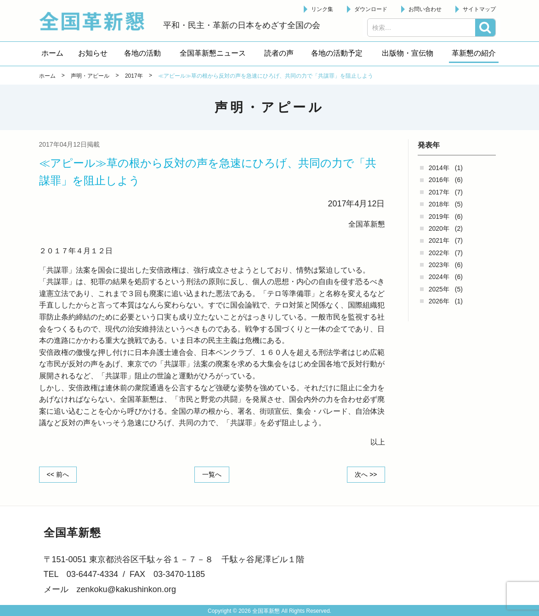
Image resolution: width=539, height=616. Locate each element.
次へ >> (366, 474)
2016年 (439, 179)
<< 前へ (58, 474)
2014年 (439, 167)
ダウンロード (370, 9)
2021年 (439, 240)
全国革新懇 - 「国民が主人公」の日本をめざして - (96, 21)
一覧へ (211, 474)
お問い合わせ (425, 9)
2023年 (439, 264)
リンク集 (322, 9)
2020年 (439, 228)
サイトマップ (479, 9)
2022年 (439, 253)
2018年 (439, 204)
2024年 (439, 276)
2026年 (439, 301)
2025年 (439, 289)
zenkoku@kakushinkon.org (126, 589)
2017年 (439, 192)
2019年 (439, 216)
